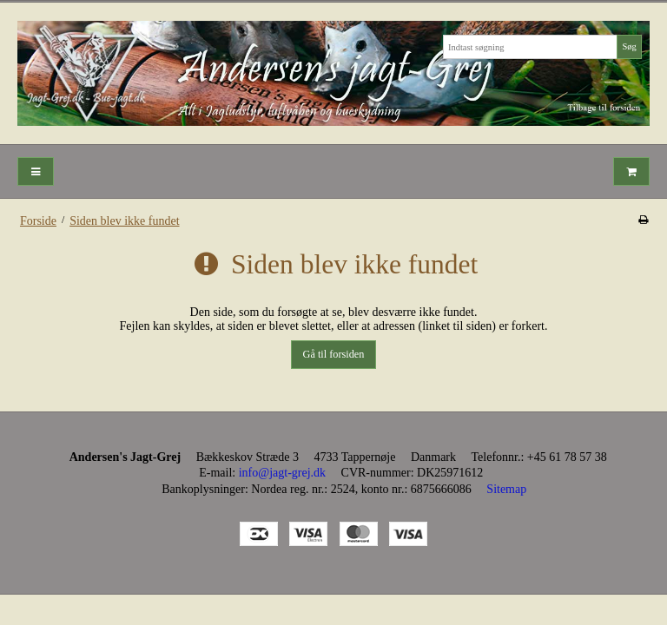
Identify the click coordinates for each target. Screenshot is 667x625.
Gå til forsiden (334, 354)
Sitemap (506, 489)
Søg (629, 46)
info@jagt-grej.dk (282, 472)
